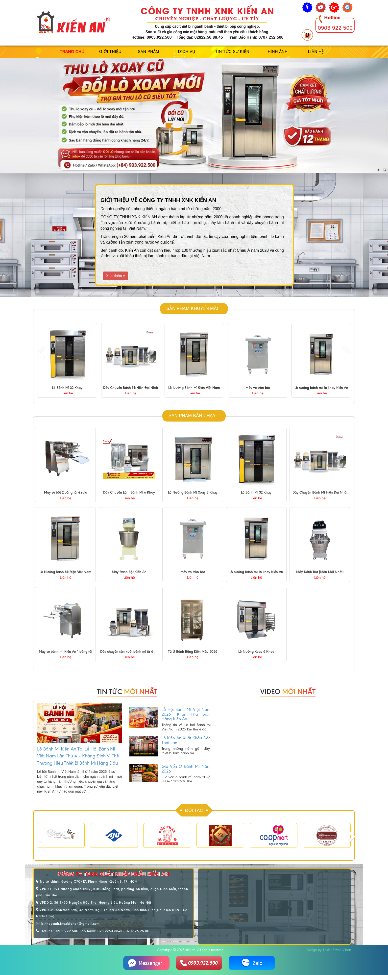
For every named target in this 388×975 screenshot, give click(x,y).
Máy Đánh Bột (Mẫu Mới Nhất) (320, 572)
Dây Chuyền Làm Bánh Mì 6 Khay (129, 492)
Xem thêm (115, 276)
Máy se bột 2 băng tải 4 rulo (65, 492)
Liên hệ (316, 52)
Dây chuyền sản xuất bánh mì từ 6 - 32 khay (134, 652)
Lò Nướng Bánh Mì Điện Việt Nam (258, 388)
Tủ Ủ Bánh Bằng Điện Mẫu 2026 (192, 652)
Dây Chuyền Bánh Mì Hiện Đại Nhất (194, 388)
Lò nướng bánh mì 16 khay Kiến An (256, 572)
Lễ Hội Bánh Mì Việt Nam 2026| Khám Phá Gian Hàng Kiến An (186, 720)
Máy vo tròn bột (321, 388)
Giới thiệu (110, 52)
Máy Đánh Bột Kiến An (129, 572)
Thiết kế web (332, 950)
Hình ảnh (278, 52)
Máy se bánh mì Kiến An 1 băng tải (65, 652)
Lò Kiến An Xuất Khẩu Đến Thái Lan (186, 746)
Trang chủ (72, 52)
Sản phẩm (148, 52)
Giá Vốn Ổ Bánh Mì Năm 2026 (186, 775)
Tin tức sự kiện (232, 52)
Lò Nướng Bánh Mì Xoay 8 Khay (67, 388)
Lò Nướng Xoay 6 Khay (256, 652)
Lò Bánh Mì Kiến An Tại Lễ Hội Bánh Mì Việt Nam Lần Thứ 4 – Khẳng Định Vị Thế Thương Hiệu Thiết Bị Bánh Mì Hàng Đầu (78, 756)
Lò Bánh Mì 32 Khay (131, 388)
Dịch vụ (186, 52)
